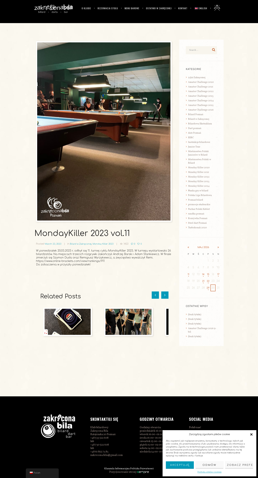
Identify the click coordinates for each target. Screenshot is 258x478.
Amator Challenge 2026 (201, 110)
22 (208, 281)
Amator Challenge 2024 (201, 100)
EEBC (191, 137)
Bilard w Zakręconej (82, 244)
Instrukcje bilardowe (199, 142)
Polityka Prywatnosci (142, 468)
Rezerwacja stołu (108, 8)
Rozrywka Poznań (197, 218)
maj (203, 247)
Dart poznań (194, 128)
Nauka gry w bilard (198, 190)
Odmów (209, 465)
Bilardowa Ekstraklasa (200, 123)
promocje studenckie (199, 204)
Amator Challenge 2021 (200, 86)
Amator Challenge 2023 (200, 96)
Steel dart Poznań (197, 223)
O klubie (86, 8)
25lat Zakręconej (196, 77)
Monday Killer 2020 (199, 167)
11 (188, 274)
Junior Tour (194, 146)
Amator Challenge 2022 (201, 91)
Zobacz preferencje (240, 465)
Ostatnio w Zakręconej (159, 8)
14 (203, 274)
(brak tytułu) (194, 314)
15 (208, 274)
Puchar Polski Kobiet (199, 209)
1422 (130, 244)
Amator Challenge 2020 (201, 82)
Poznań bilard (195, 200)
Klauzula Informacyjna (116, 468)
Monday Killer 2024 (198, 186)
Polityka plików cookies (209, 472)
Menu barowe (132, 8)
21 (203, 281)
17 (218, 274)
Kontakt (182, 8)
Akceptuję (180, 465)
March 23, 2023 (54, 244)
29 (208, 288)
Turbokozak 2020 (197, 227)
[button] (251, 434)
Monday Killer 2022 (198, 176)
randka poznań (196, 213)
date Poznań (194, 133)
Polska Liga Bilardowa (200, 195)
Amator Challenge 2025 (200, 105)
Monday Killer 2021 (198, 172)
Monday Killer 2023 (107, 244)
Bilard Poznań (195, 114)
